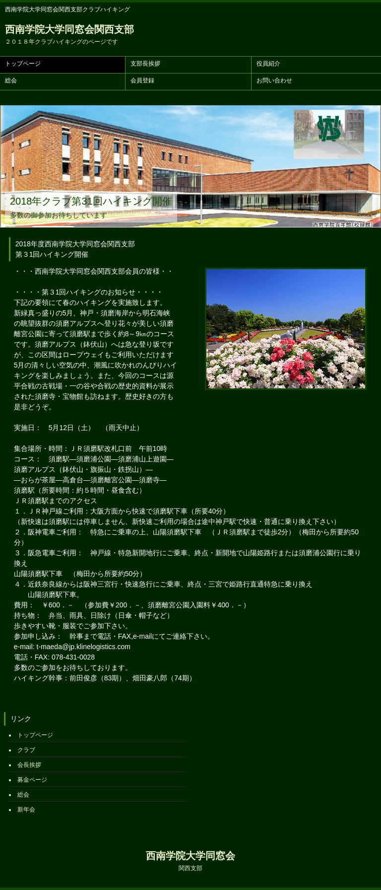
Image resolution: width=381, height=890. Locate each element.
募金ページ (32, 779)
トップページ (23, 63)
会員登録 (142, 80)
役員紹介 (268, 63)
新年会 (26, 809)
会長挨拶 (29, 764)
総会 (11, 80)
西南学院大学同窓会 (190, 861)
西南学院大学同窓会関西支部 (69, 34)
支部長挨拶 (145, 63)
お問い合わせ (274, 80)
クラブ (26, 749)
